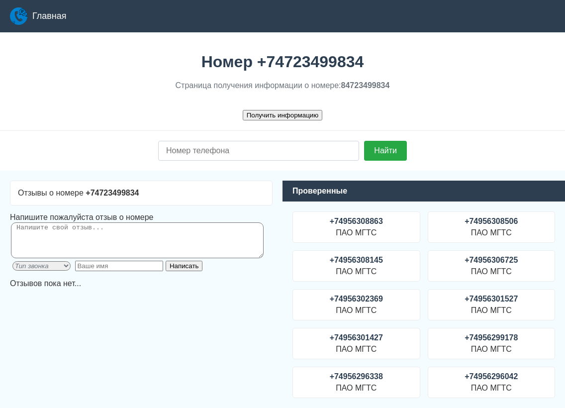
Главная (38, 16)
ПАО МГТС (356, 227)
